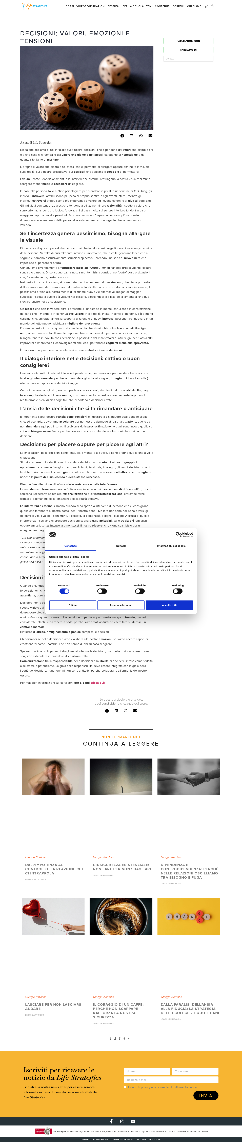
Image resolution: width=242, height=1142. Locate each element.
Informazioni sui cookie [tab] (171, 545)
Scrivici (179, 6)
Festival (114, 6)
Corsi (70, 6)
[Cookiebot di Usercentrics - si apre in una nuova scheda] (178, 534)
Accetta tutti (169, 605)
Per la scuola (133, 6)
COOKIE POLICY (100, 1139)
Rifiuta (73, 605)
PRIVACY (86, 1139)
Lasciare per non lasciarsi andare (54, 1006)
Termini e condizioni (122, 1139)
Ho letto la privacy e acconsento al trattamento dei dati (162, 1087)
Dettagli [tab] (121, 545)
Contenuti (163, 6)
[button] (122, 135)
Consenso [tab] (70, 545)
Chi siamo (194, 6)
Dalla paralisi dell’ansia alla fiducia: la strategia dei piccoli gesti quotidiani (190, 1008)
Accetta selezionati (121, 605)
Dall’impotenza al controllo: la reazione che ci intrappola (54, 869)
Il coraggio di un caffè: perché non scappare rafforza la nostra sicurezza (118, 1011)
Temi (149, 6)
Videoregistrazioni (91, 6)
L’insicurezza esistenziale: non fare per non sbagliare (122, 867)
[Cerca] (205, 58)
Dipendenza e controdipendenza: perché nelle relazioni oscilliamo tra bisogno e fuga (189, 871)
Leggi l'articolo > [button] (35, 879)
